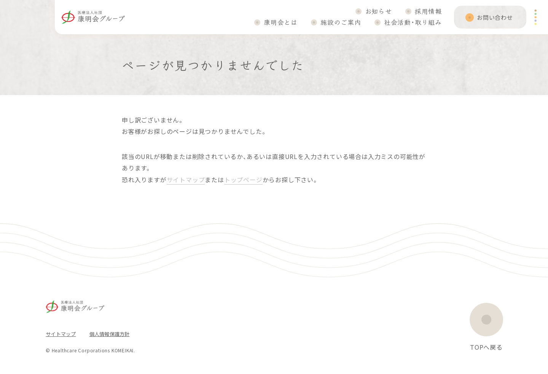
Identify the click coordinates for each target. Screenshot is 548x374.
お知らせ (378, 11)
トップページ (243, 179)
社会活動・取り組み (413, 22)
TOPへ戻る (486, 347)
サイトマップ (186, 179)
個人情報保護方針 (109, 333)
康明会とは (281, 22)
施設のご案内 (340, 22)
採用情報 (428, 11)
